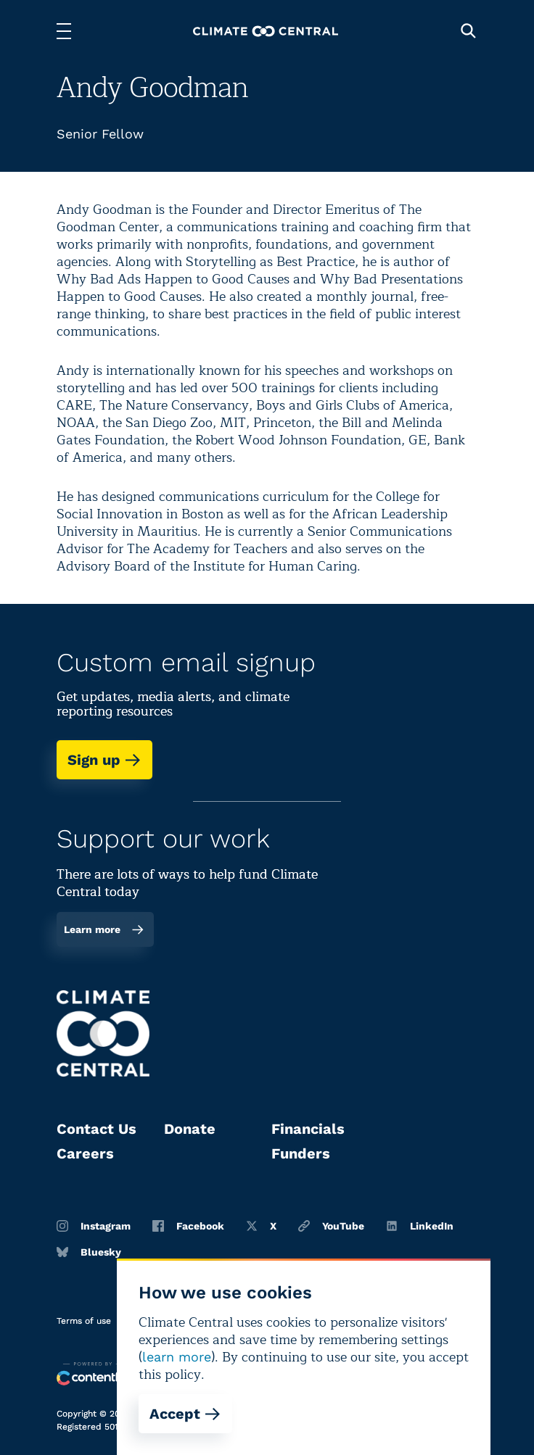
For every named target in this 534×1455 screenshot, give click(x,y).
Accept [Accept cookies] (185, 1413)
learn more (176, 1356)
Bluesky (89, 1252)
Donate (189, 1128)
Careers (85, 1153)
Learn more (104, 929)
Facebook (188, 1226)
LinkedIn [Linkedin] (419, 1226)
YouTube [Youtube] (331, 1226)
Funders (300, 1153)
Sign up (104, 759)
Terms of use (84, 1321)
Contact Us (96, 1128)
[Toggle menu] (64, 31)
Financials (308, 1128)
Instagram (94, 1226)
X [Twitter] (261, 1226)
